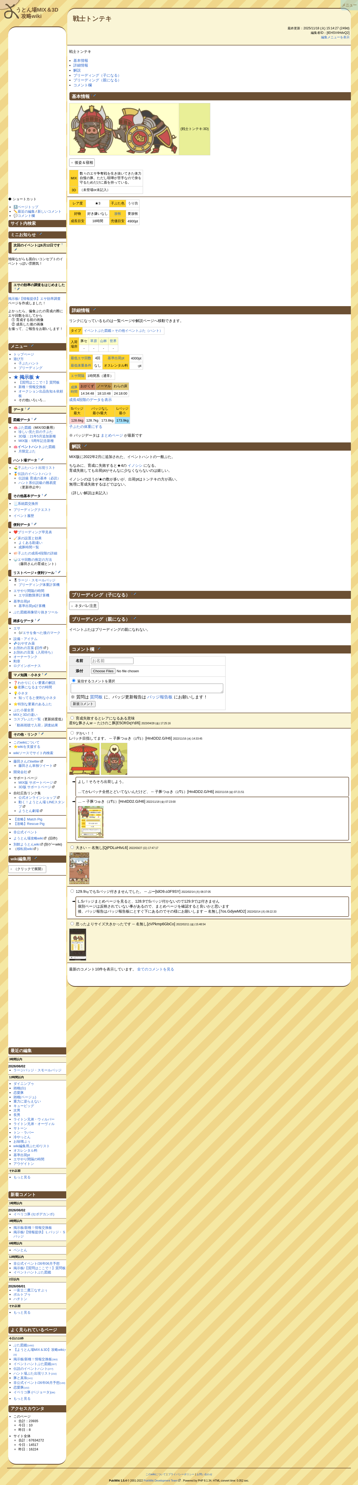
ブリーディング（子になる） (97, 75)
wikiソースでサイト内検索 (33, 753)
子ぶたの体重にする (85, 426)
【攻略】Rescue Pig (29, 824)
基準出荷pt (116, 358)
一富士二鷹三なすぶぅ (30, 1290)
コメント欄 (82, 85)
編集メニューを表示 (335, 37)
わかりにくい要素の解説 (36, 683)
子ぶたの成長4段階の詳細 (37, 553)
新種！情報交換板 (32, 387)
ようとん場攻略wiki (28, 838)
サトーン (20, 1128)
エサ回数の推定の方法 (35, 560)
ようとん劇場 (28, 811)
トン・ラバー (23, 1132)
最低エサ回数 (81, 358)
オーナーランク (25, 657)
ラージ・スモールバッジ (36, 580)
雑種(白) (19, 1088)
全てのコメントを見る (155, 971)
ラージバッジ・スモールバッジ (37, 1070)
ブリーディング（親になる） (97, 80)
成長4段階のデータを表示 (90, 400)
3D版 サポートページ (34, 787)
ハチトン (20, 1299)
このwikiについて (26, 742)
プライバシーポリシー (181, 1474)
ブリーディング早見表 (35, 532)
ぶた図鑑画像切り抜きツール (35, 612)
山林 (103, 341)
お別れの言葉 (23, 648)
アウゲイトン (23, 1164)
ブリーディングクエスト (32, 510)
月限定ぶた (27, 451)
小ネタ (23, 693)
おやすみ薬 (26, 643)
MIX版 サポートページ (35, 782)
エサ (16, 628)
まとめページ (112, 435)
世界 (113, 341)
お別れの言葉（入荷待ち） (34, 652)
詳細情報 (80, 65)
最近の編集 (26, 211)
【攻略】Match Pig (27, 819)
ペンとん (20, 1250)
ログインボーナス (27, 666)
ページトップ (28, 207)
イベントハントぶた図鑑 (32, 1272)
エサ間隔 (77, 376)
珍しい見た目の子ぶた (35, 432)
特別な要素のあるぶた (35, 704)
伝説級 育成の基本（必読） (39, 478)
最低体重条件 (81, 365)
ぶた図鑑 (24, 427)
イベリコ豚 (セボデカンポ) (33, 1214)
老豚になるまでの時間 (35, 687)
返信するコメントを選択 (93, 681)
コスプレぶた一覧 (27, 719)
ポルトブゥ (22, 1294)
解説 (77, 70)
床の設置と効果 (30, 538)
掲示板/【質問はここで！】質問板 (39, 1268)
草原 (93, 341)
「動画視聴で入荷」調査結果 (35, 725)
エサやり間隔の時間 (28, 591)
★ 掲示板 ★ (26, 377)
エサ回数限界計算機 (33, 595)
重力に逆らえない (27, 1101)
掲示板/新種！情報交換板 (32, 1228)
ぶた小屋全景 (23, 710)
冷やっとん (22, 1137)
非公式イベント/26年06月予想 (36, 1263)
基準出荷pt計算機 (31, 606)
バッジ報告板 (160, 698)
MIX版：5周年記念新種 (36, 441)
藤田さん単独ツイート (35, 766)
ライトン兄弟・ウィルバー (34, 1119)
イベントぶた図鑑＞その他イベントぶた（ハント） (123, 331)
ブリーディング (30, 368)
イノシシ (135, 465)
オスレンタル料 (25, 1150)
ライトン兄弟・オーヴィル (34, 1124)
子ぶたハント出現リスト (36, 468)
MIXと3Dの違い (25, 715)
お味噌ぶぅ (22, 1141)
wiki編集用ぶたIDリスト (31, 1146)
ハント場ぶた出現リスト (35, 1373)
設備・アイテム (25, 639)
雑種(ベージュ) (24, 1097)
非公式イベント (25, 832)
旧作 (39, 648)
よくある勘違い (30, 543)
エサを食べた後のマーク (41, 633)
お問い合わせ (204, 1474)
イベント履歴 (23, 516)
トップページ (23, 354)
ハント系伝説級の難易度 (37, 483)
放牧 (117, 214)
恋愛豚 (18, 1093)
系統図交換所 (28, 504)
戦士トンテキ (92, 18)
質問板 (96, 698)
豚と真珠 (23, 1378)
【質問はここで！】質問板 (39, 382)
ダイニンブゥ (23, 1084)
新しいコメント (49, 211)
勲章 (16, 661)
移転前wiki (25, 849)
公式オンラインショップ (37, 798)
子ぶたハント (28, 363)
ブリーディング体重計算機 (39, 585)
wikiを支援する (29, 747)
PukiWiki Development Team (160, 1480)
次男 (16, 1110)
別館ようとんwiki (26, 844)
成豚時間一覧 (28, 547)
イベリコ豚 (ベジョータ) (34, 1392)
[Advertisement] (210, 265)
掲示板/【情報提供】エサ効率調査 (34, 299)
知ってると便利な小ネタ (37, 698)
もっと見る (22, 1177)
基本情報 (80, 60)
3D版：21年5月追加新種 (37, 436)
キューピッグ (23, 1106)
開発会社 (20, 772)
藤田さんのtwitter (26, 761)
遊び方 (18, 359)
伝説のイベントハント (35, 474)
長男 (16, 1115)
